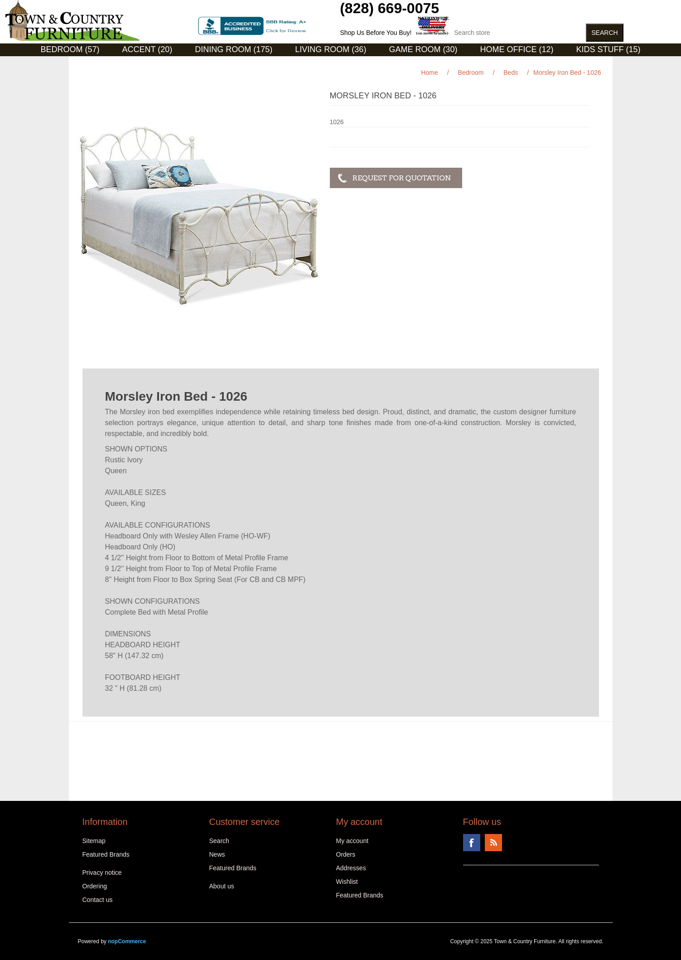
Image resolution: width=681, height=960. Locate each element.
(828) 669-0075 (389, 8)
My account (352, 840)
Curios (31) (329, 63)
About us (221, 886)
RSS (493, 842)
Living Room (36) (330, 49)
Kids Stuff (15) (608, 49)
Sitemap (94, 840)
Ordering (94, 886)
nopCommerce (127, 941)
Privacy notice (102, 872)
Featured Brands (106, 854)
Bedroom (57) (70, 49)
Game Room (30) (423, 49)
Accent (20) (147, 49)
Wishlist (347, 881)
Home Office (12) (516, 49)
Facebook (471, 842)
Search (219, 840)
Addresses (351, 868)
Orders (346, 854)
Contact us (97, 899)
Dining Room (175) (233, 49)
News (217, 854)
